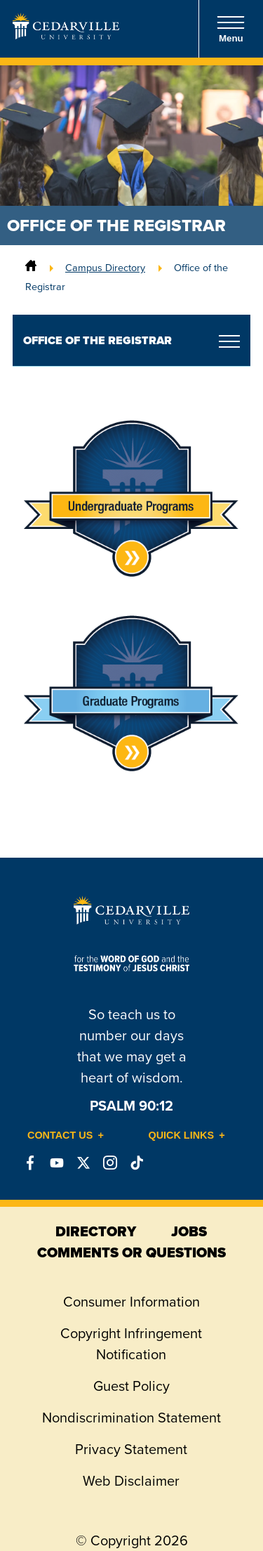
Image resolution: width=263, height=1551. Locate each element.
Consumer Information (131, 1301)
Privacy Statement (131, 1449)
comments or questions (131, 1252)
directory (95, 1231)
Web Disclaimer (131, 1480)
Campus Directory (105, 267)
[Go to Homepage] (66, 35)
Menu (230, 29)
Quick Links (182, 1135)
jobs (189, 1231)
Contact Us (60, 1135)
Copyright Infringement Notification (131, 1344)
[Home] (30, 267)
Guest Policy (131, 1385)
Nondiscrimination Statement (131, 1417)
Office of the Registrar (97, 340)
